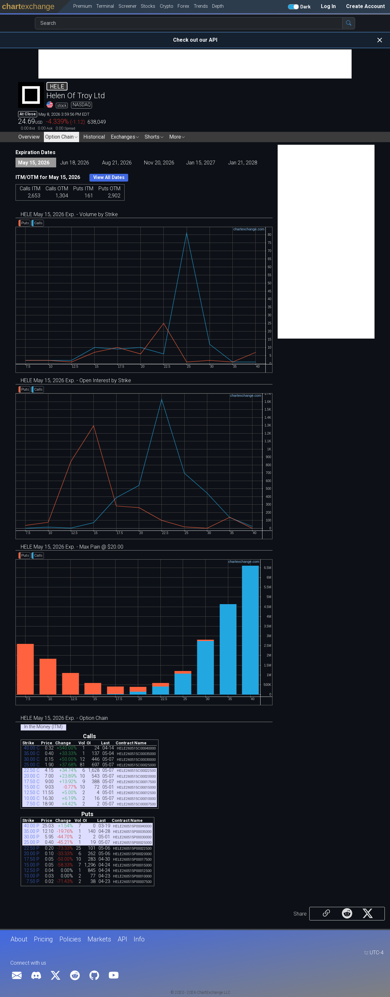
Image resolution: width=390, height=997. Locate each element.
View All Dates (109, 177)
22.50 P (31, 848)
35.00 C (31, 753)
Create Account (365, 6)
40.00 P (31, 826)
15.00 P (31, 865)
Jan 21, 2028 (242, 163)
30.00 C (31, 759)
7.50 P (32, 881)
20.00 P (31, 853)
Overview (29, 137)
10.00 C (31, 798)
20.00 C (31, 776)
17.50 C (31, 781)
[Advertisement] (195, 64)
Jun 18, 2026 (74, 163)
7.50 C (32, 804)
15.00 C (31, 787)
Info (139, 939)
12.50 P (31, 870)
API (122, 939)
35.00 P (31, 831)
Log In (328, 6)
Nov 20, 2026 (159, 163)
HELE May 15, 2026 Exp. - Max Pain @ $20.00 (72, 547)
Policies (70, 939)
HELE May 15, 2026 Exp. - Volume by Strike (69, 214)
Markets (99, 939)
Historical (94, 137)
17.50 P (31, 859)
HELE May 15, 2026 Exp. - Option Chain (64, 718)
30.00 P (31, 837)
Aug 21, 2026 (117, 163)
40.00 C (31, 748)
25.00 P (31, 842)
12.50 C (31, 792)
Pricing (43, 939)
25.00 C (31, 765)
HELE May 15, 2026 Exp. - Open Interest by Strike (76, 380)
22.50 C (31, 770)
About (18, 939)
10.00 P (31, 876)
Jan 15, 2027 (200, 163)
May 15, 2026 (33, 163)
